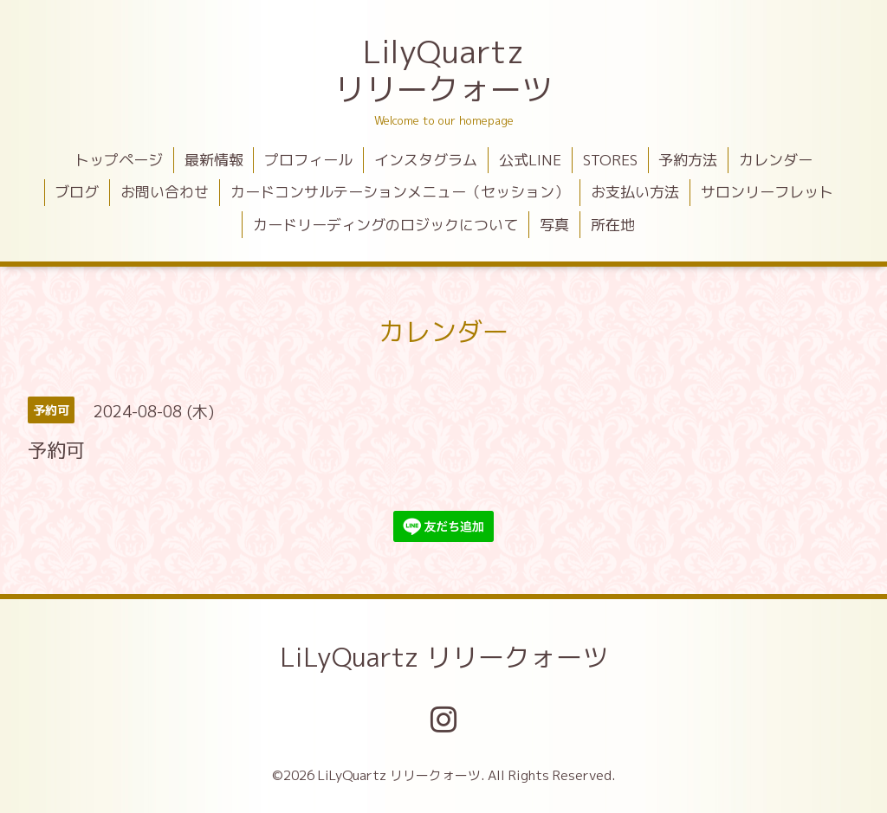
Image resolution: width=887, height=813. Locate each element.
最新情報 (214, 160)
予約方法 (687, 160)
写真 (554, 225)
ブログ (77, 192)
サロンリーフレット (767, 192)
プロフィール (308, 160)
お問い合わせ (164, 192)
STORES (610, 160)
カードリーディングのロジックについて (385, 225)
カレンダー (776, 160)
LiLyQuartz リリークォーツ (444, 657)
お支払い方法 (635, 192)
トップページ (118, 160)
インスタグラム (425, 160)
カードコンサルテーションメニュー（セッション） (399, 192)
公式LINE (530, 160)
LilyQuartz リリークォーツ (443, 70)
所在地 (613, 225)
